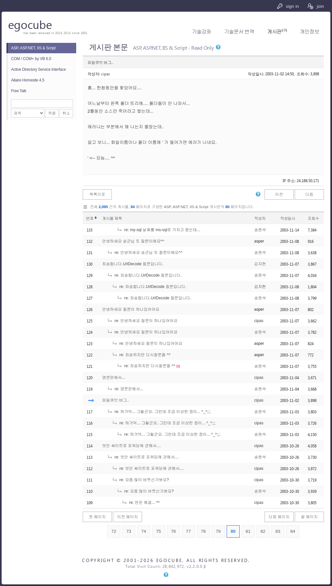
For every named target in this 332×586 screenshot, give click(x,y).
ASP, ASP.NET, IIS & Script (33, 48)
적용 (52, 113)
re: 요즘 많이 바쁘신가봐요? (140, 480)
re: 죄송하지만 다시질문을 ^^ (141, 355)
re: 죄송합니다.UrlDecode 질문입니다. (144, 275)
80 (233, 531)
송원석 (260, 230)
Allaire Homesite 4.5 (27, 80)
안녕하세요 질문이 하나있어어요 (131, 309)
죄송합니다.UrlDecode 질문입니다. (132, 264)
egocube (30, 24)
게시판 (277, 31)
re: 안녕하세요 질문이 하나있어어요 (142, 320)
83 (277, 531)
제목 (118, 218)
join (315, 6)
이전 (279, 194)
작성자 (260, 218)
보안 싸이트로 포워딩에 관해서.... (131, 445)
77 (188, 531)
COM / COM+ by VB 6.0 (31, 58)
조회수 (313, 218)
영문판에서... (113, 377)
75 (158, 531)
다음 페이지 (279, 517)
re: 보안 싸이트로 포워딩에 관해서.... (143, 457)
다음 (309, 194)
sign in (288, 6)
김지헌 (260, 264)
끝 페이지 (309, 517)
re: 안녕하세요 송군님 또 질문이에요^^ (144, 252)
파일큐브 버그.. (115, 400)
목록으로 (97, 194)
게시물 (112, 218)
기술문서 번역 (239, 31)
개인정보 (309, 31)
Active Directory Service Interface (38, 69)
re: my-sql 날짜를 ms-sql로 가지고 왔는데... (158, 230)
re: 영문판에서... (125, 389)
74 (143, 531)
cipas (105, 73)
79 (218, 531)
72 (113, 531)
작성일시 (287, 218)
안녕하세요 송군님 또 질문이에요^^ (133, 241)
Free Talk (18, 91)
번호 (89, 218)
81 (247, 531)
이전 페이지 (127, 517)
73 (128, 531)
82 (262, 531)
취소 (66, 113)
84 (292, 531)
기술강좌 (201, 31)
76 (173, 531)
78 (203, 531)
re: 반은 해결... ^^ (141, 502)
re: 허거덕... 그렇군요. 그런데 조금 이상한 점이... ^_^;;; (158, 411)
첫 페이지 (97, 517)
